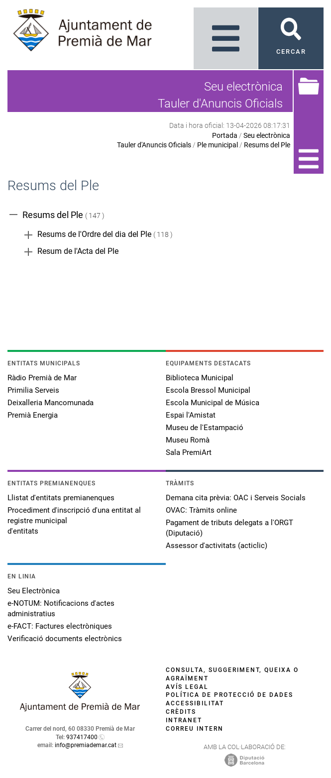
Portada (224, 135)
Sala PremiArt (189, 452)
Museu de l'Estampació (204, 427)
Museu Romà (188, 440)
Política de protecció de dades (229, 694)
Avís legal (187, 686)
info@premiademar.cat (85, 745)
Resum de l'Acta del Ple (77, 251)
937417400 (82, 737)
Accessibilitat (195, 703)
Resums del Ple (267, 145)
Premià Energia (32, 415)
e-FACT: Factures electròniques (59, 626)
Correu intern (194, 728)
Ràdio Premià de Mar (42, 377)
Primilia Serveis (33, 390)
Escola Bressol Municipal (208, 390)
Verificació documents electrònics (64, 638)
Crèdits (181, 711)
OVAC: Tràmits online (201, 510)
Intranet (184, 720)
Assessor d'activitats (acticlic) (216, 545)
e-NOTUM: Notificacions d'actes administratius (60, 608)
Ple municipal (217, 145)
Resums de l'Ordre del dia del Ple (94, 234)
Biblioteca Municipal (199, 377)
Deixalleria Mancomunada (50, 402)
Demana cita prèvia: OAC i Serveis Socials (236, 497)
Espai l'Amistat (191, 415)
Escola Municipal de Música (212, 402)
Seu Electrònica (33, 590)
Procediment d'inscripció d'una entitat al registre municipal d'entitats (74, 521)
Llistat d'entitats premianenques (60, 497)
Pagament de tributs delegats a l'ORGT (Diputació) (229, 528)
